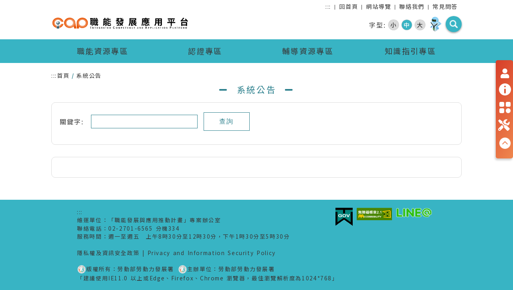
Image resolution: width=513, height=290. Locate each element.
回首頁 (348, 6)
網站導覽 (378, 6)
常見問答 (445, 6)
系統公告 (88, 75)
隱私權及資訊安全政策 (108, 253)
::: (328, 6)
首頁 (63, 75)
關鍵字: (75, 121)
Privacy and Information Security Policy (211, 253)
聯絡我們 (411, 6)
